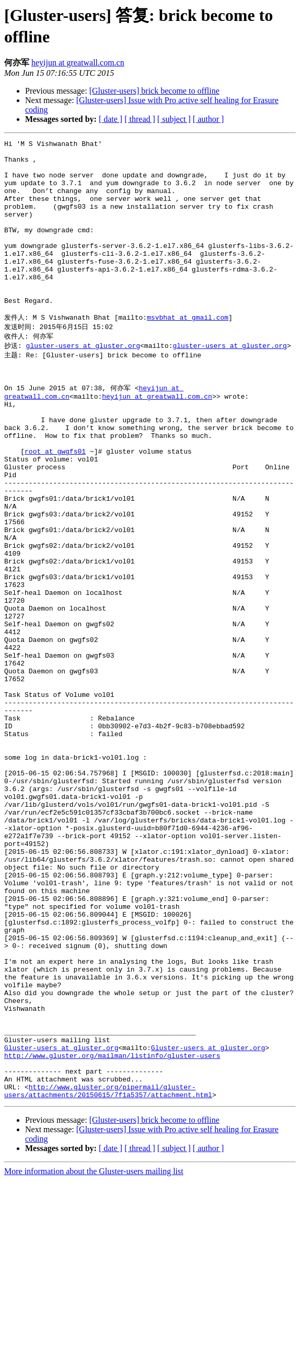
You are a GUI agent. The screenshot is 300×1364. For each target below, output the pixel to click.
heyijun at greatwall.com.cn (77, 62)
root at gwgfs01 (55, 506)
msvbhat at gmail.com (187, 352)
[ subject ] (174, 119)
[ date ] (110, 119)
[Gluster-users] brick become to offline (154, 90)
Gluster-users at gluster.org (61, 1221)
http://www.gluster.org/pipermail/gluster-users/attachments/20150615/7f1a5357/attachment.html (108, 1273)
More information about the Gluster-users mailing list (93, 1354)
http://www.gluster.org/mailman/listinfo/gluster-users (112, 1231)
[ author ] (208, 119)
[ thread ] (139, 119)
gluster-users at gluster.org (83, 382)
